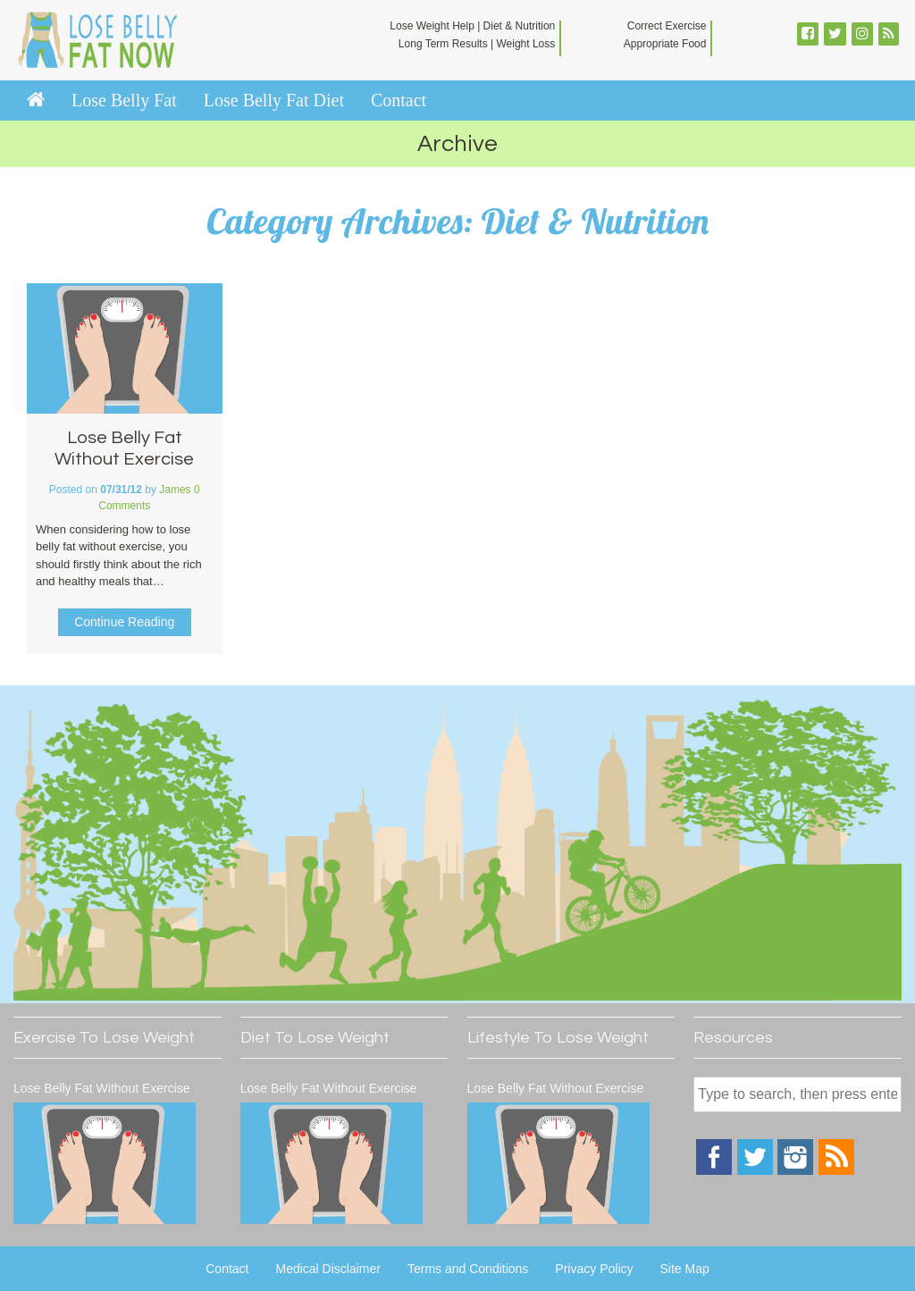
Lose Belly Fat (124, 100)
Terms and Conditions (467, 1269)
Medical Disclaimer (327, 1269)
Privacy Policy (594, 1269)
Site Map (684, 1269)
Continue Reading (124, 622)
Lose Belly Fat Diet (274, 100)
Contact (398, 100)
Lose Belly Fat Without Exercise (101, 1088)
